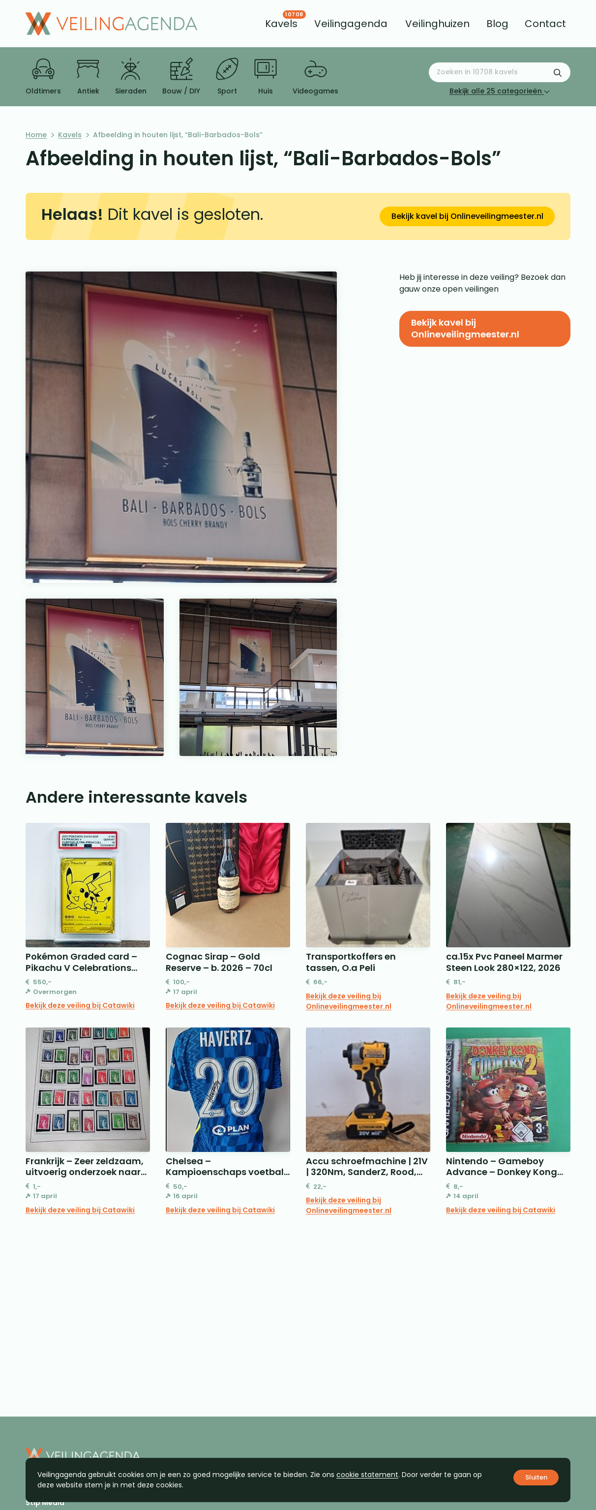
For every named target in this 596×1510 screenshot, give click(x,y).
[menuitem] (281, 23)
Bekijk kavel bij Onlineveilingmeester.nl (467, 216)
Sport (227, 77)
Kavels (70, 135)
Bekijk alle (499, 91)
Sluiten (536, 1477)
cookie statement (367, 1475)
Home (36, 135)
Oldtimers (43, 77)
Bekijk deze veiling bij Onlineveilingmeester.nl (348, 1001)
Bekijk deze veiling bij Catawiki (80, 1005)
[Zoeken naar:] (499, 72)
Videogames (315, 77)
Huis (265, 77)
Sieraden (131, 77)
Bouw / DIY (181, 77)
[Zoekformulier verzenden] (557, 72)
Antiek (88, 77)
